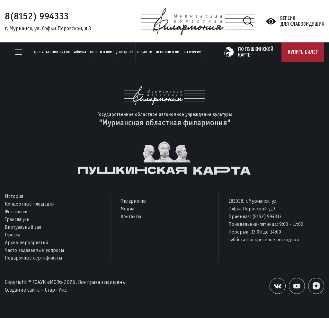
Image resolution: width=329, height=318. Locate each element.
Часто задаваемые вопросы (34, 250)
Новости (144, 52)
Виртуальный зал (23, 227)
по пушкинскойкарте (255, 52)
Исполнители (167, 52)
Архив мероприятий (26, 242)
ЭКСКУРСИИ (192, 52)
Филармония (133, 201)
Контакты (130, 216)
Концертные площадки (30, 204)
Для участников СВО (52, 52)
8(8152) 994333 (37, 16)
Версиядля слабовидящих (302, 21)
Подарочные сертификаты (33, 258)
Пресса (12, 235)
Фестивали (16, 211)
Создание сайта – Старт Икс (36, 290)
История (14, 196)
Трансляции (17, 219)
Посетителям (101, 52)
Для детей (125, 52)
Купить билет (303, 52)
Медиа (127, 209)
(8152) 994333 (266, 216)
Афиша (80, 52)
